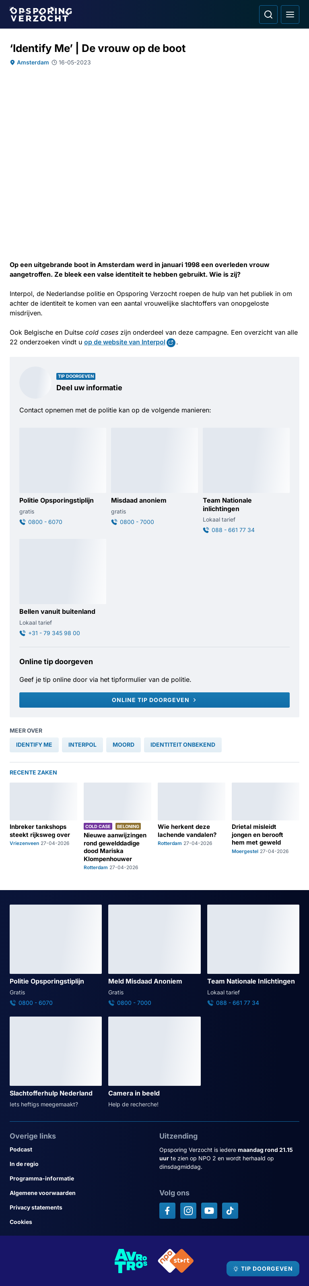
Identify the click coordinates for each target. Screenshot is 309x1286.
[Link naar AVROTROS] (131, 1261)
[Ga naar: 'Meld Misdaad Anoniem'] (154, 956)
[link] (34, 744)
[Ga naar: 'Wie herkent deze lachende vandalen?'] (191, 827)
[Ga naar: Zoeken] (268, 14)
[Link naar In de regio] (80, 1164)
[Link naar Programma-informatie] (80, 1178)
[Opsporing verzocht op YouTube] (209, 1211)
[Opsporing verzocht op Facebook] (167, 1211)
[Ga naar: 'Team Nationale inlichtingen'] (246, 481)
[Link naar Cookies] (80, 1222)
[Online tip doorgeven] (154, 700)
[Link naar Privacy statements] (80, 1207)
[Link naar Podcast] (80, 1149)
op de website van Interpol (124, 342)
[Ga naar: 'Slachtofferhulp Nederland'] (56, 1062)
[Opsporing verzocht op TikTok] (230, 1211)
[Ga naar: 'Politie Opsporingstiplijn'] (62, 477)
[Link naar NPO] (175, 1261)
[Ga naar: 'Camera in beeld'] (154, 1062)
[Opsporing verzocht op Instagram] (188, 1211)
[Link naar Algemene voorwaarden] (80, 1193)
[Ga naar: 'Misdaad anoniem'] (154, 477)
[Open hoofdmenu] (290, 14)
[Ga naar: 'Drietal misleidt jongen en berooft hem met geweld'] (265, 827)
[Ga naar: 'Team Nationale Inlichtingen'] (253, 956)
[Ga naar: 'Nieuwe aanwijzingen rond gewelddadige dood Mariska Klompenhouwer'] (117, 827)
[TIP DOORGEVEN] (263, 1268)
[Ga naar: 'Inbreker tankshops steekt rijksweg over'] (43, 827)
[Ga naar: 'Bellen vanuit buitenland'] (62, 588)
